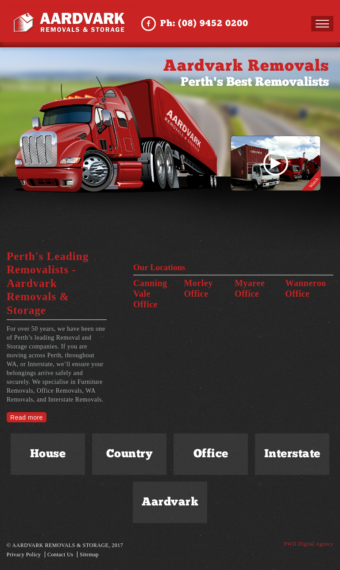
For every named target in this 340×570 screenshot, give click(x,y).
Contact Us (60, 554)
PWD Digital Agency (308, 544)
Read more (26, 417)
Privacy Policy (24, 554)
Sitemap (89, 554)
